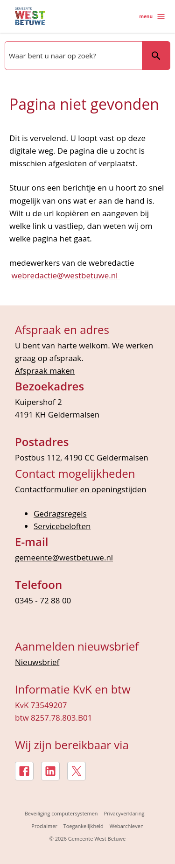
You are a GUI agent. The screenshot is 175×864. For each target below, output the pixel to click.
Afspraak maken (45, 370)
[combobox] (72, 56)
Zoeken (152, 55)
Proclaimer (44, 825)
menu (152, 16)
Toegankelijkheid (83, 825)
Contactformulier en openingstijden (81, 489)
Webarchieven (127, 825)
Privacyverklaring (124, 813)
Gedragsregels (60, 513)
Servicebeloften (62, 526)
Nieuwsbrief (37, 662)
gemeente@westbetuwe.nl (64, 557)
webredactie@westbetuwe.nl (65, 275)
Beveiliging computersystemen (61, 813)
